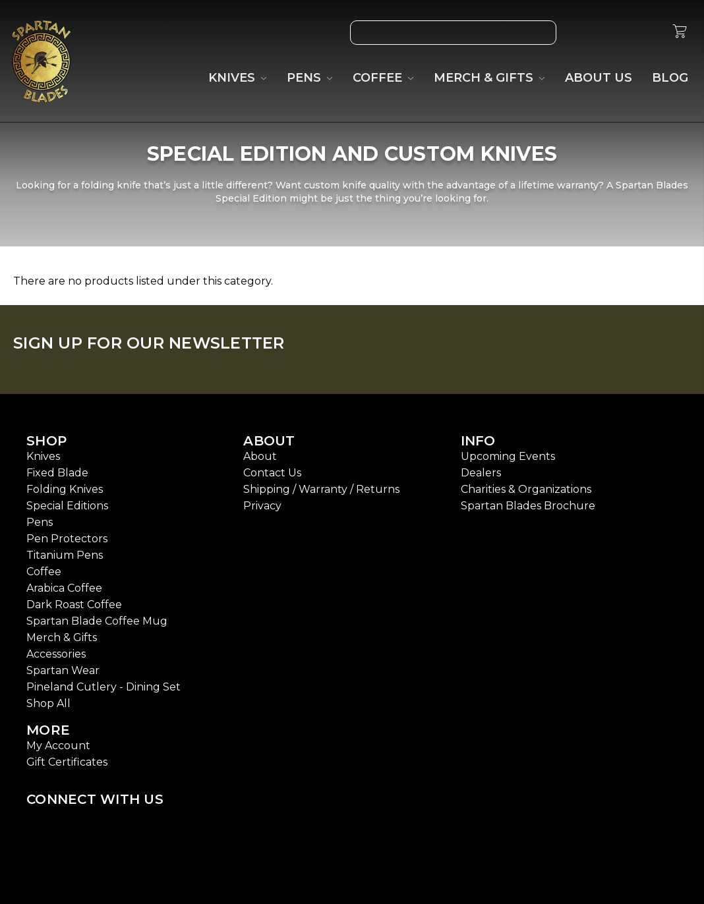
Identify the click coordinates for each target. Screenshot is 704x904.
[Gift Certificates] (617, 32)
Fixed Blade (57, 472)
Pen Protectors (66, 538)
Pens (39, 522)
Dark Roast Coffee (74, 604)
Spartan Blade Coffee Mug (96, 621)
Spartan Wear (63, 670)
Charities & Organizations (526, 489)
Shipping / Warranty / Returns (321, 489)
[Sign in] (647, 32)
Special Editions (67, 505)
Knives (43, 456)
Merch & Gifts (61, 637)
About (260, 456)
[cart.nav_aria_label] (679, 33)
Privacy (262, 505)
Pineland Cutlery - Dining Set (103, 687)
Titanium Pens (64, 555)
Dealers (481, 472)
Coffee (43, 571)
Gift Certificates (66, 762)
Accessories (56, 654)
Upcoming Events (508, 456)
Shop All (48, 703)
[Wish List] (587, 32)
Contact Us (272, 472)
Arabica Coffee (64, 588)
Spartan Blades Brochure (528, 505)
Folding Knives (64, 489)
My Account (58, 745)
